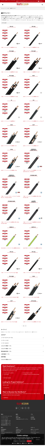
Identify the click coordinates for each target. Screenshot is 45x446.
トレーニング (33, 431)
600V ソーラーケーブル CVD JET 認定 (31, 298)
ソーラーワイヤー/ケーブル (6, 417)
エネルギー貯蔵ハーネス (6, 423)
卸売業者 (32, 418)
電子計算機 (33, 420)
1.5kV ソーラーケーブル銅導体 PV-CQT (31, 72)
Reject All (15, 441)
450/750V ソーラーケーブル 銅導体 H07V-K (32, 248)
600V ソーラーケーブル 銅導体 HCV (31, 96)
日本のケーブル (4, 332)
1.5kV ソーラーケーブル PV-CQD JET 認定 (10, 298)
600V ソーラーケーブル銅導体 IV (8, 121)
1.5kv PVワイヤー (28, 332)
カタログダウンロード (35, 433)
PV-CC (9, 332)
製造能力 (3, 431)
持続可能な (18, 433)
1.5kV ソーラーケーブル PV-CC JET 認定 (9, 273)
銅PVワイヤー (34, 332)
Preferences (25, 443)
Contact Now (6, 388)
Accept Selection (22, 441)
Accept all (29, 441)
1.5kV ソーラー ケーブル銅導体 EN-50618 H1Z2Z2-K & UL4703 (32, 223)
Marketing (30, 443)
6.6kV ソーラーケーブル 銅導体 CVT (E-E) (32, 322)
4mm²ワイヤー (21, 332)
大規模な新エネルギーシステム (22, 420)
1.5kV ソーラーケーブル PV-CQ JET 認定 (31, 273)
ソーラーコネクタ (4, 420)
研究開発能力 (3, 430)
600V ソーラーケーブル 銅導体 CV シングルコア (33, 121)
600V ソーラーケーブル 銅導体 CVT (31, 146)
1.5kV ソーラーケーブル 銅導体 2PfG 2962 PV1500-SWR (10, 223)
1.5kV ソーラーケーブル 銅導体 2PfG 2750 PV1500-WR (32, 197)
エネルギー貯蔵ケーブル (6, 421)
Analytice (20, 443)
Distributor (6, 398)
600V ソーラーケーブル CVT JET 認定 (9, 322)
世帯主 (17, 417)
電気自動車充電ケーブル (6, 425)
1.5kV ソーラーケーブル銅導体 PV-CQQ (9, 96)
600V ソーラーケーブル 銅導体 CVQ (9, 170)
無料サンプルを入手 (20, 1)
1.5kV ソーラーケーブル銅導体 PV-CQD (9, 72)
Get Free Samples (7, 378)
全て (8, 8)
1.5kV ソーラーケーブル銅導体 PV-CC (9, 47)
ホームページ (4, 8)
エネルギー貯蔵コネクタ (6, 424)
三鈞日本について (19, 430)
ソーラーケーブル (14, 332)
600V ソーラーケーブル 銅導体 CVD (9, 146)
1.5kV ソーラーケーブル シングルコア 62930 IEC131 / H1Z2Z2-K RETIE (10, 197)
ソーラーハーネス (4, 418)
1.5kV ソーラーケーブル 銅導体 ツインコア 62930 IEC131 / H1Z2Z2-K (32, 171)
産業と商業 (18, 418)
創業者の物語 (18, 431)
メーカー (32, 417)
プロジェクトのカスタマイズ (30, 1)
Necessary (14, 443)
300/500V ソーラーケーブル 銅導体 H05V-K (10, 248)
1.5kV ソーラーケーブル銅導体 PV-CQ (31, 47)
